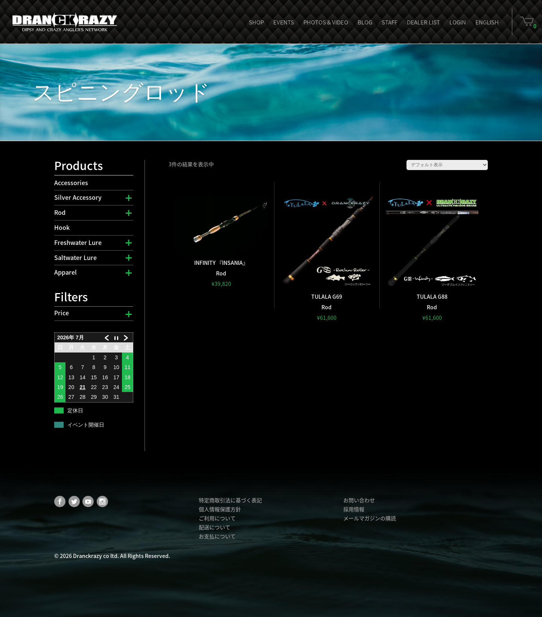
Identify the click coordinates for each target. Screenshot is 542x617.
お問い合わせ (359, 500)
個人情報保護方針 (220, 509)
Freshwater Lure (78, 242)
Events (283, 22)
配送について (214, 527)
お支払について (217, 536)
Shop (256, 22)
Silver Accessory (78, 197)
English (487, 22)
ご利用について (217, 518)
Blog (365, 22)
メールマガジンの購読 (369, 518)
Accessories (71, 182)
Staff (389, 22)
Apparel (65, 272)
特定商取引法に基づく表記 (230, 500)
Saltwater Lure (75, 257)
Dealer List (423, 22)
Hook (62, 227)
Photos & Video (325, 22)
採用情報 (353, 509)
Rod (59, 212)
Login (457, 22)
